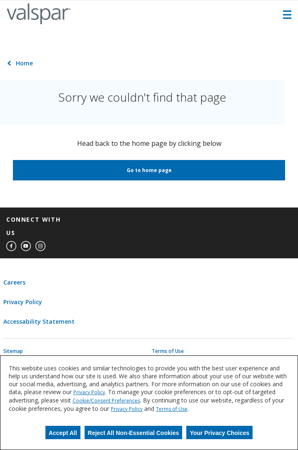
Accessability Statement (39, 321)
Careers (14, 282)
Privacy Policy (22, 302)
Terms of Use (168, 351)
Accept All (63, 433)
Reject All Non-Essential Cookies (133, 433)
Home (24, 63)
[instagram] (40, 246)
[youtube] (26, 246)
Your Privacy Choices (219, 433)
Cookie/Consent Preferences (106, 400)
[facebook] (11, 246)
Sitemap (13, 351)
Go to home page (149, 170)
